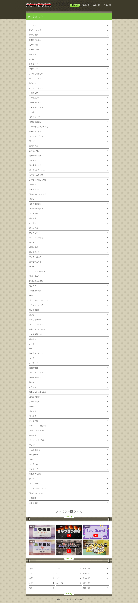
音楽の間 (85, 5)
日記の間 (107, 5)
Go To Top (69, 516)
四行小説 (32, 16)
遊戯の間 (96, 5)
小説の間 (75, 5)
